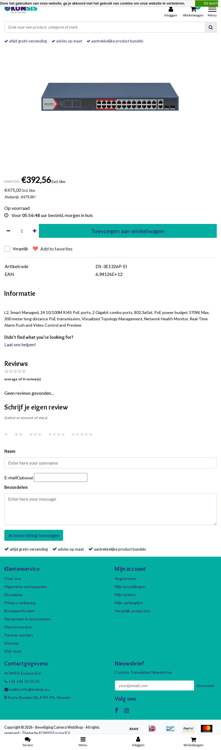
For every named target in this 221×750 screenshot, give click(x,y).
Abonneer (205, 685)
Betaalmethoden (19, 610)
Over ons (12, 578)
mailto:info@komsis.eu (26, 689)
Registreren (125, 578)
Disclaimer (13, 594)
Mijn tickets (125, 594)
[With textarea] (110, 509)
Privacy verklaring (20, 602)
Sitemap (11, 643)
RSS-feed (12, 651)
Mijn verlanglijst (129, 602)
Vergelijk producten (132, 610)
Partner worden (18, 635)
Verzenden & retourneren (27, 618)
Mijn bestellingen (130, 586)
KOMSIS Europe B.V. (55, 733)
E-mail (18, 477)
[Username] (110, 462)
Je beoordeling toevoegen (33, 535)
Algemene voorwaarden (25, 586)
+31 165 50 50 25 (22, 681)
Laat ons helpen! (20, 344)
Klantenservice (18, 626)
